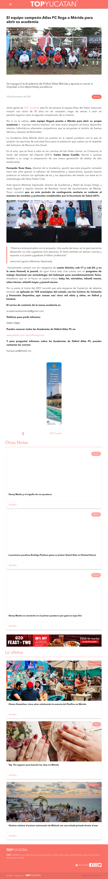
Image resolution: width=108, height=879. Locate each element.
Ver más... (13, 505)
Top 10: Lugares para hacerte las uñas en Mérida (34, 765)
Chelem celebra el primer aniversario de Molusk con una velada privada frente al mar (53, 826)
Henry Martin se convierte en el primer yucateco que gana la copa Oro (45, 616)
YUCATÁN (16, 850)
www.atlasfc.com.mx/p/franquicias (25, 335)
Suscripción (82, 865)
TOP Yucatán (31, 108)
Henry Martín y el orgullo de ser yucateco (30, 494)
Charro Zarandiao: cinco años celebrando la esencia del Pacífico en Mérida (47, 704)
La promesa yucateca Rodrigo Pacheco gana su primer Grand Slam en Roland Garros (52, 555)
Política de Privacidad (91, 876)
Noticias (96, 97)
